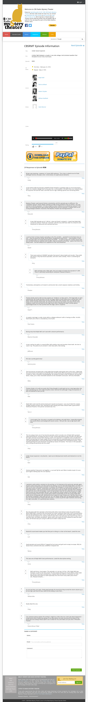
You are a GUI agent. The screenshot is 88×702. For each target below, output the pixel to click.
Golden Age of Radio (48, 681)
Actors (26, 34)
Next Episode (77, 45)
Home (6, 34)
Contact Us (11, 682)
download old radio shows (33, 15)
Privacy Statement (10, 687)
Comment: (30, 648)
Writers (44, 34)
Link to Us (10, 684)
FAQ (11, 680)
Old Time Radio (23, 681)
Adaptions (35, 34)
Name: (29, 635)
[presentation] (40, 663)
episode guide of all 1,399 (40, 13)
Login (79, 2)
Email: (39, 642)
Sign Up (78, 682)
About (10, 678)
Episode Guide (16, 34)
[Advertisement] (72, 17)
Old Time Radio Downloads (44, 694)
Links (52, 34)
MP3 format (46, 15)
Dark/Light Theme (10, 689)
